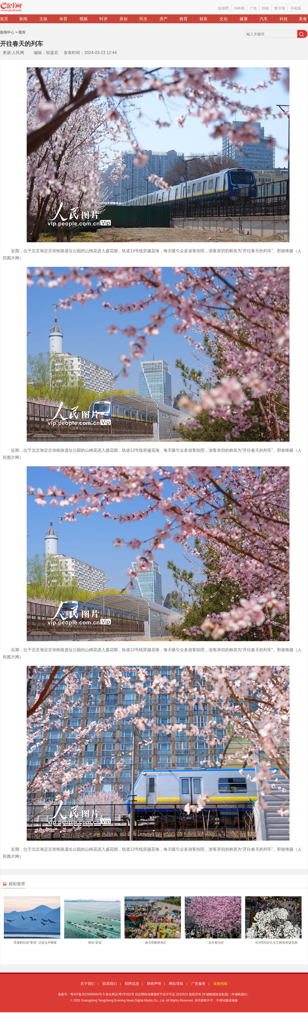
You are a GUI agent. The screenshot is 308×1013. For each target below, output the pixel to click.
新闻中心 (7, 32)
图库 (22, 32)
